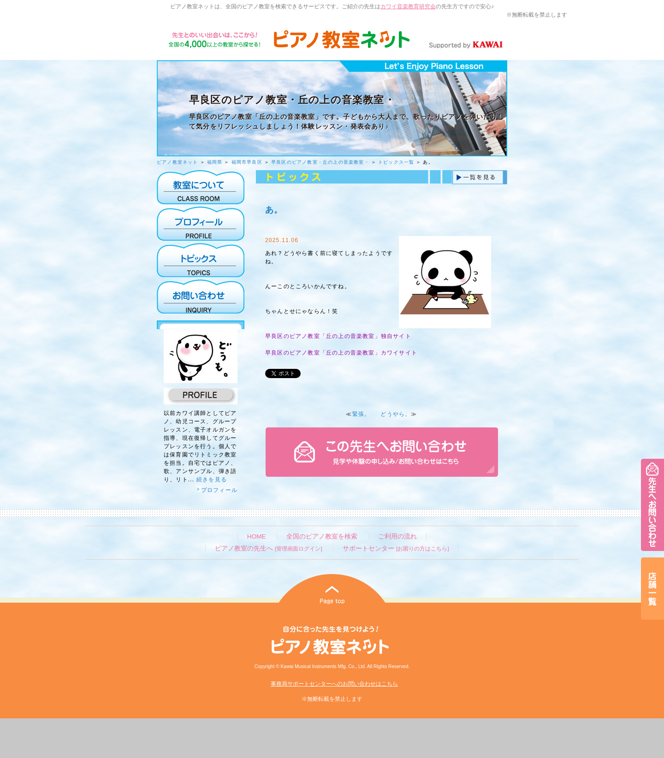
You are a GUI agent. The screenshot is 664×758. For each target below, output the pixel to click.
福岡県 (215, 162)
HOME (256, 536)
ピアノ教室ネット (177, 162)
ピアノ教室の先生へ (268, 548)
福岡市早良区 (246, 162)
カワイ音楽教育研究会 (408, 6)
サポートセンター (396, 548)
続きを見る (211, 479)
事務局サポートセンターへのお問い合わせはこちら (334, 684)
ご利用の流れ (397, 536)
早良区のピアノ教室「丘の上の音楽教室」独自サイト (338, 336)
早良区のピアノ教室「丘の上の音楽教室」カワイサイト (341, 352)
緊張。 (361, 414)
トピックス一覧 (396, 162)
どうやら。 (395, 414)
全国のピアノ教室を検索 (321, 536)
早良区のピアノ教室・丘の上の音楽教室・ (320, 162)
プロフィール (217, 490)
